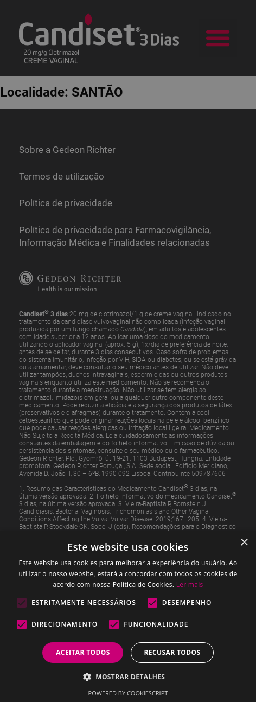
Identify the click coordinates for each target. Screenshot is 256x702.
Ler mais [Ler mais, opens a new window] (189, 584)
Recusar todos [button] (172, 652)
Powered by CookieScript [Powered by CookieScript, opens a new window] (128, 693)
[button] (128, 676)
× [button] (244, 543)
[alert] (128, 351)
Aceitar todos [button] (83, 652)
